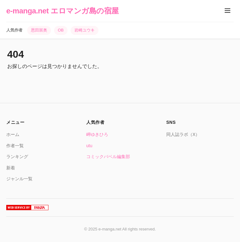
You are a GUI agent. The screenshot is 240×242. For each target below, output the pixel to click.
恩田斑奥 (39, 30)
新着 (10, 167)
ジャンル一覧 (19, 178)
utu (89, 145)
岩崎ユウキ (84, 30)
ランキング (17, 156)
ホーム (12, 134)
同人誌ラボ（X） (183, 134)
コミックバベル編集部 (108, 156)
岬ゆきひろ (97, 134)
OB (61, 30)
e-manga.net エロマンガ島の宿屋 (62, 11)
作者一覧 (15, 145)
